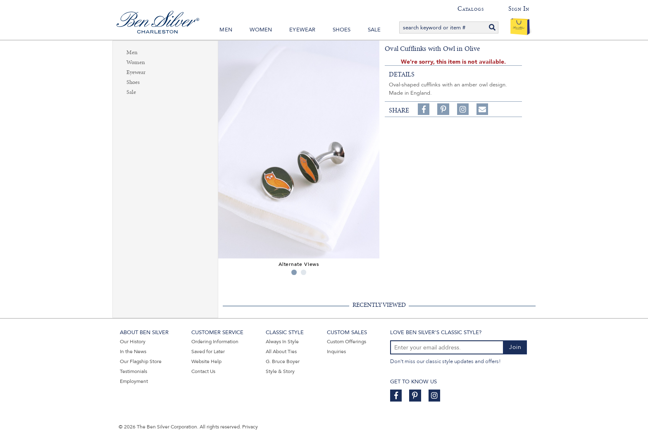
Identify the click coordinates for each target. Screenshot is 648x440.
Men (225, 29)
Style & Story (280, 371)
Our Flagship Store (141, 361)
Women (261, 29)
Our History (132, 341)
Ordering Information (214, 341)
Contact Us (203, 371)
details (402, 74)
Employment (134, 381)
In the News (133, 351)
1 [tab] (294, 272)
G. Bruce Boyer (283, 361)
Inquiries (336, 351)
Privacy (250, 426)
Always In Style (282, 341)
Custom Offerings (346, 341)
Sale (374, 29)
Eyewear (302, 29)
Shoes (341, 29)
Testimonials (133, 371)
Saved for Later (208, 351)
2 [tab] (303, 272)
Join (515, 347)
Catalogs (470, 8)
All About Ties (281, 351)
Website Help (206, 361)
